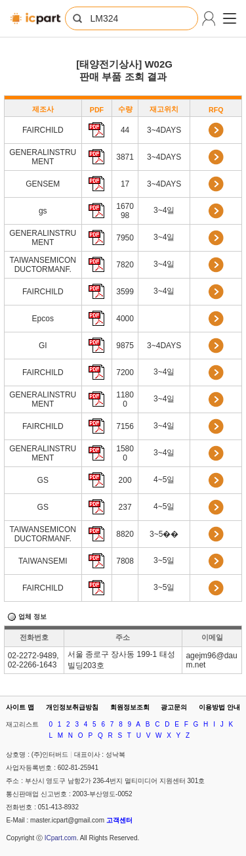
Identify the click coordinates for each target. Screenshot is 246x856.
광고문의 (174, 707)
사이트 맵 (20, 707)
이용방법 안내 (219, 707)
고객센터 (119, 820)
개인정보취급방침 (72, 707)
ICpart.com (61, 838)
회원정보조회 (130, 707)
